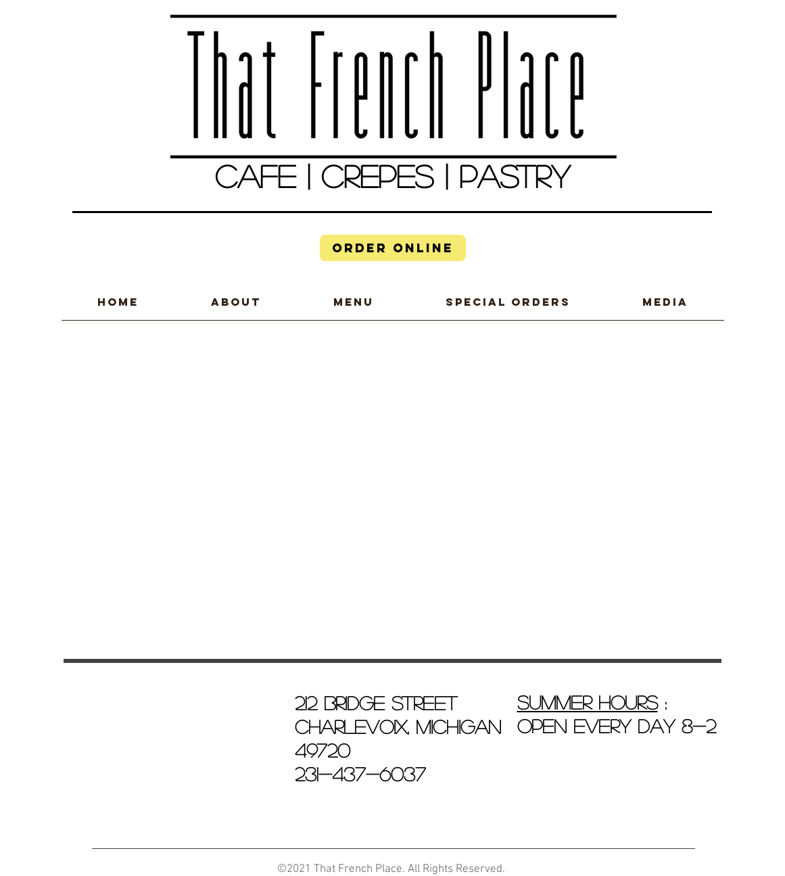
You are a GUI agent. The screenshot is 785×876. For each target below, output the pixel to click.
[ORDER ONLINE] (393, 248)
